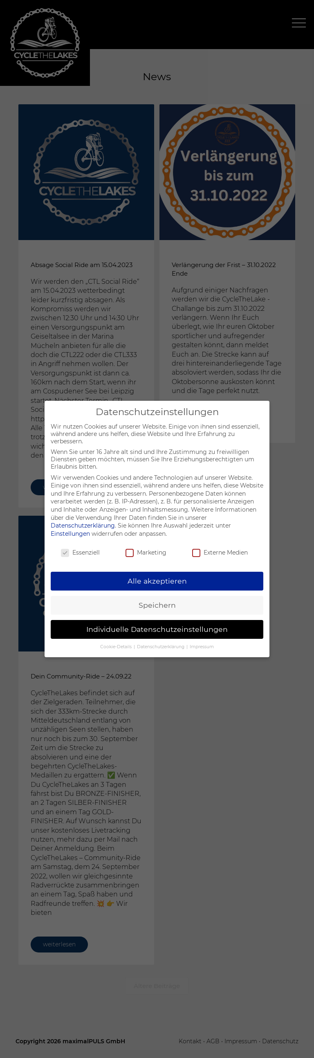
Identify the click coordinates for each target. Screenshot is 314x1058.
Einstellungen (70, 533)
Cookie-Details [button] (116, 646)
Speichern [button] (157, 605)
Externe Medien (220, 552)
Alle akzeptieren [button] (157, 581)
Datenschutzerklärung (83, 525)
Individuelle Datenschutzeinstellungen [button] (157, 629)
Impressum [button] (202, 646)
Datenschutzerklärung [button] (161, 646)
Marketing (146, 552)
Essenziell (80, 552)
